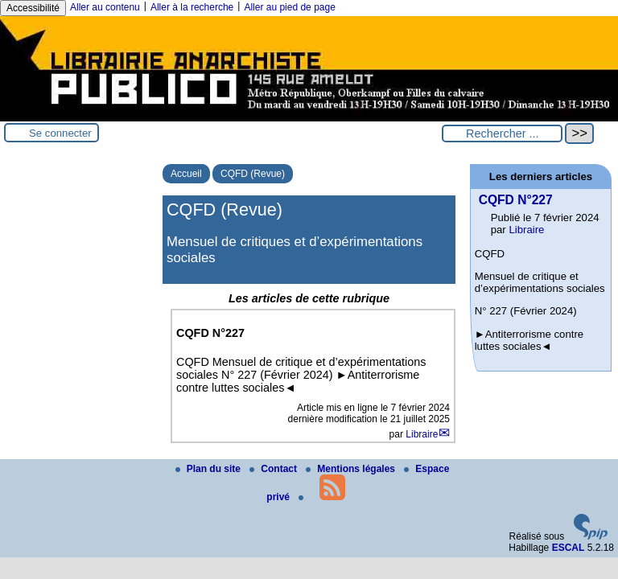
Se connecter (60, 133)
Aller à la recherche (191, 7)
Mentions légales (352, 468)
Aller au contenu (105, 7)
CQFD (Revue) (252, 173)
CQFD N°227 (516, 200)
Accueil (186, 173)
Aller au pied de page (289, 7)
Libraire (422, 434)
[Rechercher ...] (502, 133)
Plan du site (209, 468)
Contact (274, 468)
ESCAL (568, 547)
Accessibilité (33, 8)
